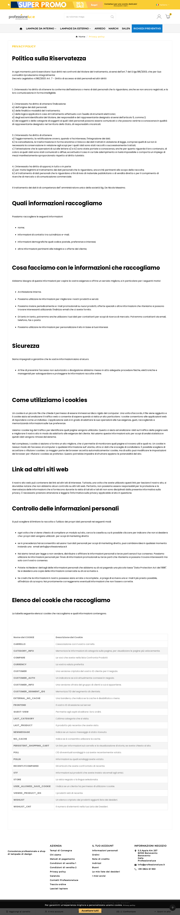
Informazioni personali (105, 850)
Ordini (95, 855)
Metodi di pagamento (62, 859)
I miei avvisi (99, 876)
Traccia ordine (58, 884)
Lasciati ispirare (59, 888)
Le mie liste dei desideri (106, 871)
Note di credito (101, 859)
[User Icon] (160, 17)
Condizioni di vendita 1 (63, 863)
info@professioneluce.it (151, 864)
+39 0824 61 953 (147, 869)
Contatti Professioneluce (64, 880)
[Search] (112, 16)
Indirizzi (96, 863)
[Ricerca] (86, 16)
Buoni (95, 867)
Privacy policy (129, 905)
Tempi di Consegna (61, 850)
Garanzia (55, 876)
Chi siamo (55, 855)
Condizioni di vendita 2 (63, 867)
